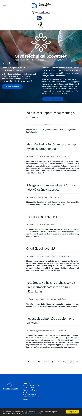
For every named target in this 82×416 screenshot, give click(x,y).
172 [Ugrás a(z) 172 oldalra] (45, 362)
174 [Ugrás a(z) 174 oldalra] (58, 362)
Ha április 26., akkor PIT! (42, 216)
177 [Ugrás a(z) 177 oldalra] (77, 362)
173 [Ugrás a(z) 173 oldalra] (52, 362)
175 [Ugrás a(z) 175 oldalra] (64, 362)
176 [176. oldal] (71, 362)
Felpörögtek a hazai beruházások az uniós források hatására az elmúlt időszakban (50, 287)
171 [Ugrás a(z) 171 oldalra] (39, 362)
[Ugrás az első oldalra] (28, 362)
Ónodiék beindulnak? (40, 248)
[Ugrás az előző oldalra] (34, 362)
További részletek (12, 87)
